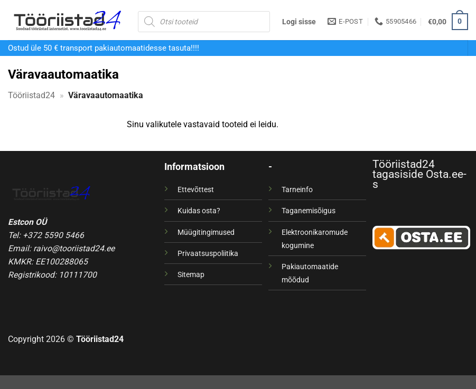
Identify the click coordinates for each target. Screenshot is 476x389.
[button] (299, 21)
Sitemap (191, 274)
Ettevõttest (196, 189)
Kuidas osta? (199, 210)
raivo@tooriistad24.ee (74, 248)
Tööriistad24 (31, 95)
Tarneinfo (297, 189)
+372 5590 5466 (53, 235)
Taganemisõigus (308, 210)
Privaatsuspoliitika (208, 253)
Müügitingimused (206, 232)
